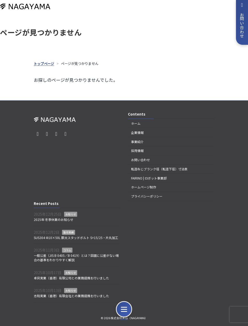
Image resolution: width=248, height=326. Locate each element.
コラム (67, 250)
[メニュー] (124, 309)
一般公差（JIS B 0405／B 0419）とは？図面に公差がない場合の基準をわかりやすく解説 (76, 257)
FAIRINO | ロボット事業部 (149, 178)
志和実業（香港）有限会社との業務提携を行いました (71, 296)
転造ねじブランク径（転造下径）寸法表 (159, 169)
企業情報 (137, 132)
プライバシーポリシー (146, 196)
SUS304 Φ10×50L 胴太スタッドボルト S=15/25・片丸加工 (76, 237)
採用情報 (137, 150)
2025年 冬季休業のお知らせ (53, 219)
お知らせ (70, 214)
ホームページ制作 (143, 187)
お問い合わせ (140, 159)
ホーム (135, 123)
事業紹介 (137, 141)
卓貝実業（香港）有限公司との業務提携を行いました (71, 277)
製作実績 (68, 232)
